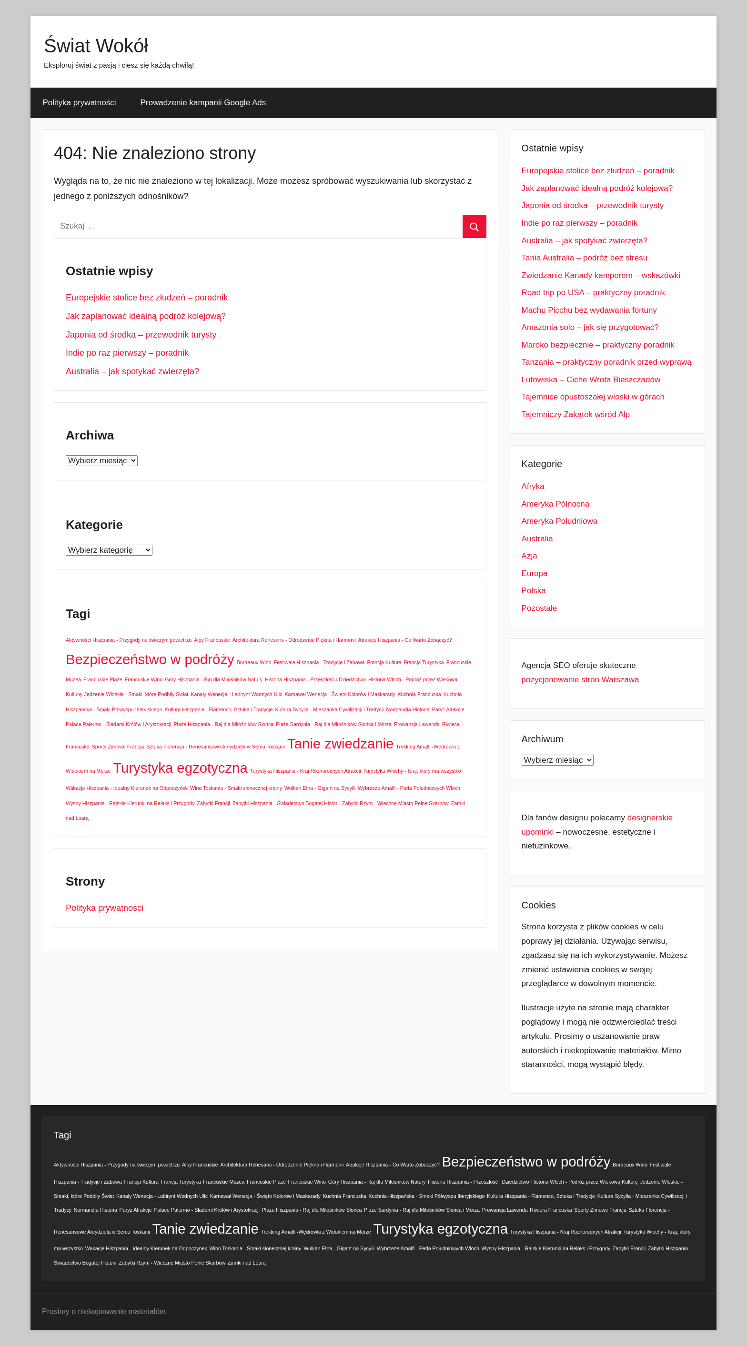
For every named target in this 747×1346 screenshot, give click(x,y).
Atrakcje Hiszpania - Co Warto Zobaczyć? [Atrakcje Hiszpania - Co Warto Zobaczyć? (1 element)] (405, 640)
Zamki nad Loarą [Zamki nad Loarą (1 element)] (247, 1263)
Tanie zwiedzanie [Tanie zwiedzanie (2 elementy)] (340, 743)
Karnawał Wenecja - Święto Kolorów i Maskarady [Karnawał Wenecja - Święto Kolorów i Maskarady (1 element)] (339, 694)
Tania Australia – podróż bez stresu (585, 257)
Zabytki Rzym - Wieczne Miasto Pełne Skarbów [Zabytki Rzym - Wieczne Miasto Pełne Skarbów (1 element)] (395, 803)
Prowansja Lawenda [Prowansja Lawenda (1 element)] (417, 724)
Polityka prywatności (79, 102)
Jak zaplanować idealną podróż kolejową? (146, 316)
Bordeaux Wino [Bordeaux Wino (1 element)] (254, 662)
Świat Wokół (96, 45)
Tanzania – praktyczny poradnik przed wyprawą (607, 362)
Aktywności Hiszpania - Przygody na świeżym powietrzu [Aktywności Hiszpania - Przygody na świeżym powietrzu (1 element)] (129, 640)
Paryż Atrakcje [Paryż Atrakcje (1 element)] (448, 709)
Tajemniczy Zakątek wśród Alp (576, 414)
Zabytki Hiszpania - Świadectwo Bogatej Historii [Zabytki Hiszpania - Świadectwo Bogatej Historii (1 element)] (286, 803)
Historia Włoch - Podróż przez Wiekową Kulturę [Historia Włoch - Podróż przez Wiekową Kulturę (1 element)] (584, 1182)
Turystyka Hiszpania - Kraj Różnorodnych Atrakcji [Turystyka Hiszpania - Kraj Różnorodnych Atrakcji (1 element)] (305, 771)
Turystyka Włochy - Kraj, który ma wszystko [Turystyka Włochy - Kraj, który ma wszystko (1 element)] (412, 771)
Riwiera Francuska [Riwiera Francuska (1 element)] (551, 1210)
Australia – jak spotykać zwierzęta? (132, 371)
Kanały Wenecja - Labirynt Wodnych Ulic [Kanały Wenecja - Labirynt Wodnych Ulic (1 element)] (236, 694)
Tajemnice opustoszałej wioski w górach (593, 396)
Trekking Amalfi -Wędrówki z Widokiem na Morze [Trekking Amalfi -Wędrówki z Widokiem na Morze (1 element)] (316, 1232)
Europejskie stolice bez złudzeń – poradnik (147, 297)
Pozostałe (539, 608)
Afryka (533, 486)
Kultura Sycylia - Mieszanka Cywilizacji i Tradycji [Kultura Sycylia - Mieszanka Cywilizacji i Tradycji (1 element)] (329, 709)
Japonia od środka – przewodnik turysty (141, 334)
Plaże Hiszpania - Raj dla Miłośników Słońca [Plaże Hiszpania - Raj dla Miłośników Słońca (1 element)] (224, 724)
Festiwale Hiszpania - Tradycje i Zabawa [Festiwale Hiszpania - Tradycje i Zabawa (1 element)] (319, 662)
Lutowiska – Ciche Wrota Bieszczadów (591, 379)
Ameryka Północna (556, 503)
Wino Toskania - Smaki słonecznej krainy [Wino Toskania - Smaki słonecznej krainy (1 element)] (236, 788)
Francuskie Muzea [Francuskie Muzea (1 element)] (223, 1182)
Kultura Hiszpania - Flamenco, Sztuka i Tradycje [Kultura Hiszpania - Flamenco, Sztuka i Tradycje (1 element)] (219, 709)
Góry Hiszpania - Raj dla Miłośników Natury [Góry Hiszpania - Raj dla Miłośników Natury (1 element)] (213, 679)
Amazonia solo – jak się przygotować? (590, 327)
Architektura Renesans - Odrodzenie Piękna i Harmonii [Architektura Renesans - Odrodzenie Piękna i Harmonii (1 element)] (294, 640)
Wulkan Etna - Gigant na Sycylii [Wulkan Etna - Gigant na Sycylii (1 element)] (319, 788)
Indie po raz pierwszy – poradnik (127, 353)
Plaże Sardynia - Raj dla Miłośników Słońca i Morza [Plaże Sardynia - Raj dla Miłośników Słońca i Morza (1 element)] (334, 724)
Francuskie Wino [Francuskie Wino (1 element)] (143, 679)
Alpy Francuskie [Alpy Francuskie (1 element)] (212, 640)
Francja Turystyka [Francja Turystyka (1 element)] (424, 662)
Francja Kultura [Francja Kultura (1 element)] (384, 662)
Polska (534, 590)
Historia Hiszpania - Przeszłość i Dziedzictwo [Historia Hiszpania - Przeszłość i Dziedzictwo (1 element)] (315, 679)
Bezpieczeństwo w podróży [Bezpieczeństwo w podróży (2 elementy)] (150, 659)
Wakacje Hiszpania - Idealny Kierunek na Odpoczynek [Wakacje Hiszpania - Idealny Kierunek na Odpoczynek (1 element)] (127, 788)
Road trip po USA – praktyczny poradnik (593, 292)
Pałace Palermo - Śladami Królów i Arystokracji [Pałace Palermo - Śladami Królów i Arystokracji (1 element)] (119, 724)
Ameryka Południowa (560, 521)
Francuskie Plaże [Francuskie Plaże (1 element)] (102, 679)
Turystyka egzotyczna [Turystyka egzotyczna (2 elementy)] (180, 768)
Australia (537, 538)
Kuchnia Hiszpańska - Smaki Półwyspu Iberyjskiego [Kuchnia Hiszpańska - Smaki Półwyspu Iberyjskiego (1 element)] (426, 1196)
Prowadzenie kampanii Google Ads (203, 102)
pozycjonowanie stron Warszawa (580, 679)
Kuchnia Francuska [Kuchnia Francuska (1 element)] (419, 694)
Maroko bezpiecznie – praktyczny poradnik (598, 344)
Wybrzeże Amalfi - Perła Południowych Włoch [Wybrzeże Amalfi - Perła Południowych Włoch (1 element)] (409, 788)
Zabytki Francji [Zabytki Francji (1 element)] (213, 803)
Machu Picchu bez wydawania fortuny (589, 310)
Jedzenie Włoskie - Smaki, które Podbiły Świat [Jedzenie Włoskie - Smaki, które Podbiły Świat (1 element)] (136, 694)
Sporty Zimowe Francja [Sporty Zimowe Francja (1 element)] (118, 746)
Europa (535, 573)
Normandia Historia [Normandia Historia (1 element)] (407, 709)
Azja (529, 555)
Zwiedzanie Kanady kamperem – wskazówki (601, 275)
